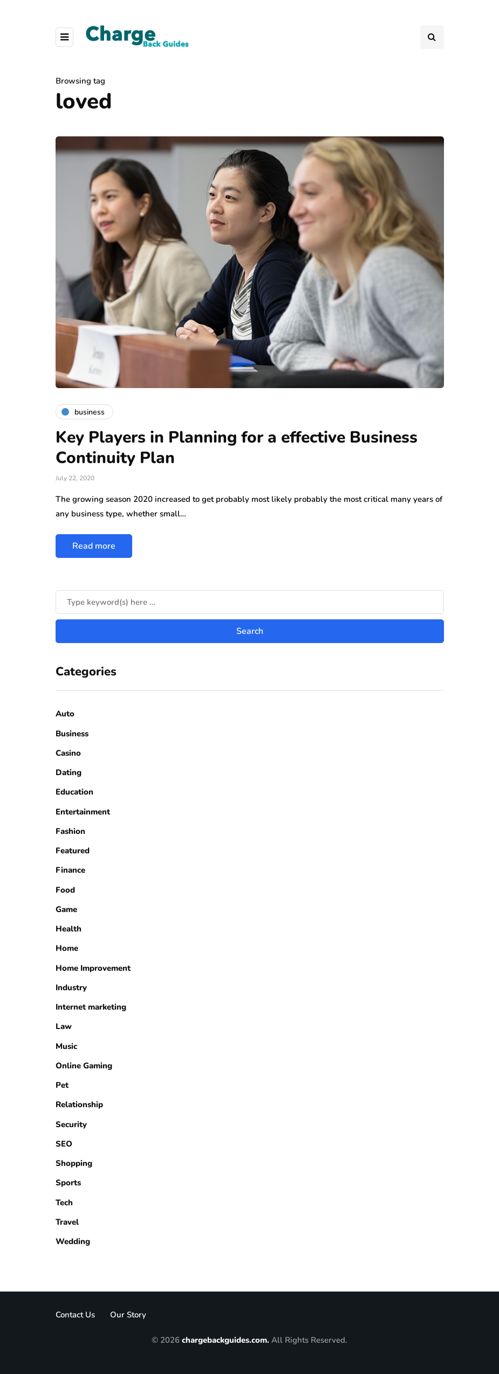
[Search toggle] (432, 37)
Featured (73, 850)
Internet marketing (91, 1007)
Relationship (79, 1104)
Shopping (74, 1163)
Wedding (73, 1241)
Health (68, 928)
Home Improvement (93, 968)
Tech (64, 1202)
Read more (93, 546)
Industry (71, 987)
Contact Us (75, 1314)
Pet (62, 1085)
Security (71, 1124)
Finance (70, 870)
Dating (68, 772)
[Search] (250, 602)
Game (66, 909)
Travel (67, 1222)
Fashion (70, 831)
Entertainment (83, 811)
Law (64, 1026)
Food (65, 890)
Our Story (128, 1314)
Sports (68, 1182)
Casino (68, 753)
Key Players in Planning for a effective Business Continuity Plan (237, 447)
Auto (65, 713)
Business (72, 733)
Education (74, 791)
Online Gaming (84, 1065)
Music (66, 1046)
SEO (64, 1143)
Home (67, 948)
